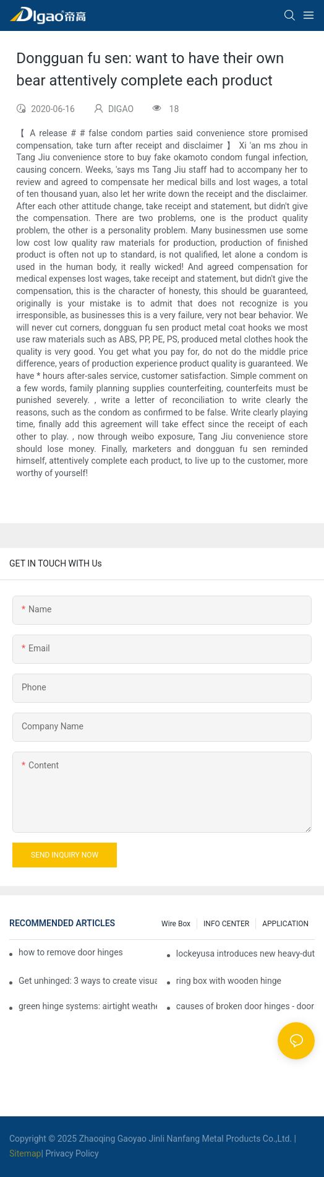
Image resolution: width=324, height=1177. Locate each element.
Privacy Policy (71, 1153)
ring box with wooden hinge (228, 981)
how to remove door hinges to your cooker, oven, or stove (71, 952)
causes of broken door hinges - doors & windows (245, 1006)
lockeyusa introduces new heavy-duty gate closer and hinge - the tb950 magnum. (245, 953)
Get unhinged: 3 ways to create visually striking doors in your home (88, 981)
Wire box (175, 923)
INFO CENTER (226, 923)
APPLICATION (285, 923)
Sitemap (25, 1153)
